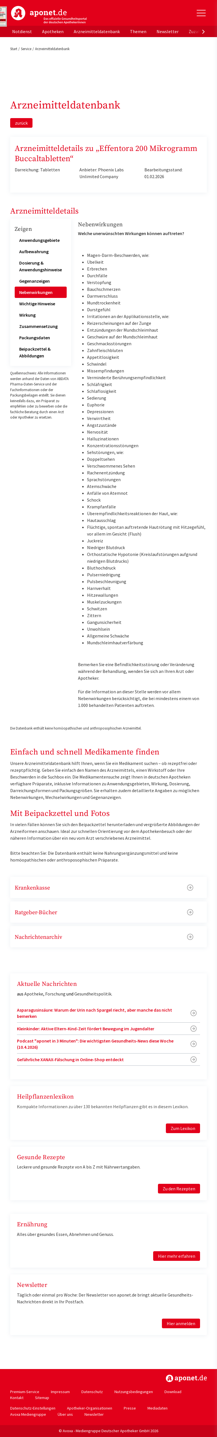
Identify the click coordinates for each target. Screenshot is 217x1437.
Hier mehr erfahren (176, 1256)
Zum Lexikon (183, 1128)
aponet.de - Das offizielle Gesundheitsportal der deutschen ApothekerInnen (49, 15)
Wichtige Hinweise (37, 303)
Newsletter (168, 31)
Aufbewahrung (34, 251)
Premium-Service (24, 1391)
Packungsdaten (34, 337)
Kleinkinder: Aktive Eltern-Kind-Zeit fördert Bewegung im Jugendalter (85, 1028)
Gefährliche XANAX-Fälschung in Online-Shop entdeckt (70, 1059)
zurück (21, 123)
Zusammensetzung (38, 326)
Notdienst (22, 31)
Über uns (65, 1414)
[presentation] (203, 31)
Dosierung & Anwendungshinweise (40, 266)
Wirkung (27, 315)
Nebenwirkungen (36, 292)
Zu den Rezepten (179, 1188)
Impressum (60, 1391)
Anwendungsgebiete (39, 240)
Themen (138, 31)
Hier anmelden (181, 1323)
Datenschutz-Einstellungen (32, 1408)
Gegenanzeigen (34, 281)
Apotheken (53, 31)
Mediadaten (157, 1408)
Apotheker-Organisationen (89, 1408)
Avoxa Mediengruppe (28, 1414)
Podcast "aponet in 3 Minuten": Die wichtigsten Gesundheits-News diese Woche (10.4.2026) (95, 1044)
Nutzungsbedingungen (133, 1391)
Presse (130, 1408)
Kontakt (16, 1397)
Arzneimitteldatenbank (97, 31)
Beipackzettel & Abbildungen (35, 352)
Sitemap (42, 1397)
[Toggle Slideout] (201, 13)
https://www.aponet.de (186, 1378)
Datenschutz (92, 1391)
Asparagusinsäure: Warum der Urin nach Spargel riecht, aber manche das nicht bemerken (94, 1013)
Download (172, 1391)
